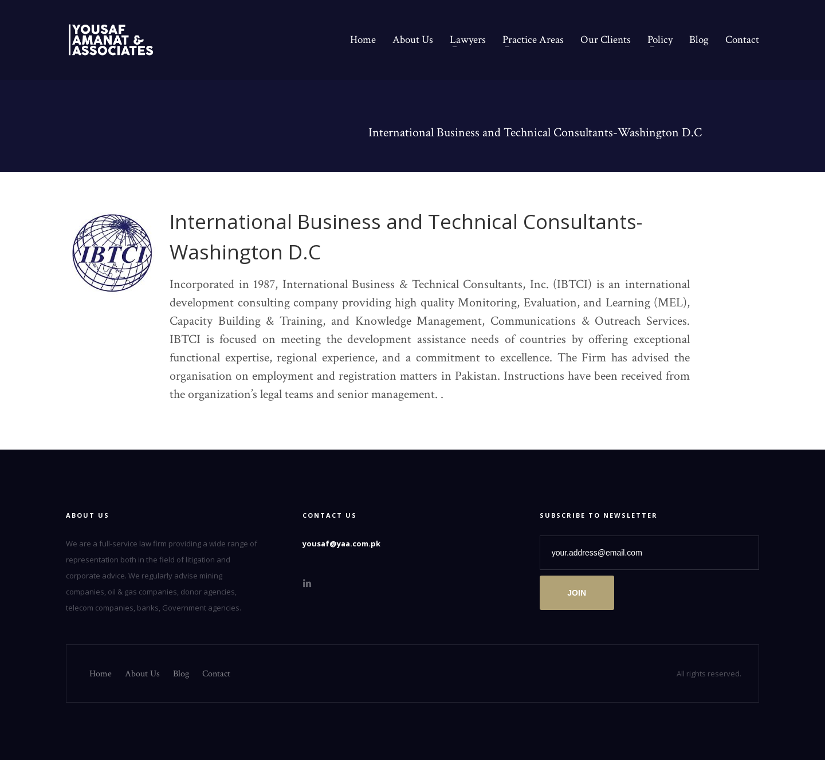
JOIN (576, 592)
